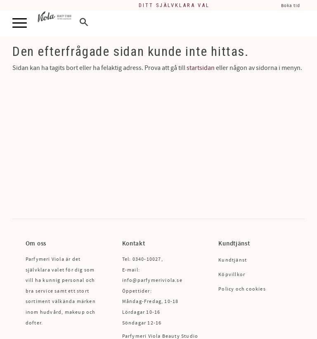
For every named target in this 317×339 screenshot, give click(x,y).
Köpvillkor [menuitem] (231, 275)
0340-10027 (146, 259)
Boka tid (290, 5)
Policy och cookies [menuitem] (242, 289)
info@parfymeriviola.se (152, 280)
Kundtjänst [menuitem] (232, 260)
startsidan (201, 68)
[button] (19, 23)
